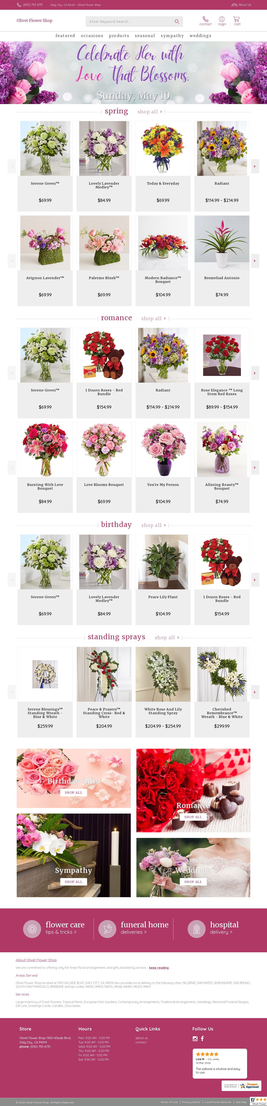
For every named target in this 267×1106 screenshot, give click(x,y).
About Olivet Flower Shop (36, 960)
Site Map (241, 1102)
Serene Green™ (45, 183)
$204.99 (104, 726)
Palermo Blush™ (104, 278)
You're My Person (163, 485)
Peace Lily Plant (163, 597)
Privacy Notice (191, 1102)
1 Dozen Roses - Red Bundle (104, 392)
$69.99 (45, 200)
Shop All (148, 112)
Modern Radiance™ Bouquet (163, 280)
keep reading (159, 968)
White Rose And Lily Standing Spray (163, 711)
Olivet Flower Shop (34, 20)
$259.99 (45, 726)
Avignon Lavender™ (45, 278)
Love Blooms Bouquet (104, 485)
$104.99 (163, 294)
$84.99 (104, 200)
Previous (12, 166)
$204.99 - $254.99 (163, 726)
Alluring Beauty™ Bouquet (222, 487)
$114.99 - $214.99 (221, 200)
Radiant (222, 183)
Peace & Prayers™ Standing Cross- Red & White (104, 713)
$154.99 (104, 407)
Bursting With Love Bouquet (45, 487)
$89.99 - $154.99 (222, 407)
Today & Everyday (163, 183)
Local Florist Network (218, 1102)
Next (255, 166)
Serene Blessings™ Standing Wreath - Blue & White (45, 713)
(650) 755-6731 (33, 5)
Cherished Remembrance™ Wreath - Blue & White (222, 713)
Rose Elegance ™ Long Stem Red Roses (222, 392)
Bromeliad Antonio (222, 278)
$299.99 (222, 726)
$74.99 (222, 294)
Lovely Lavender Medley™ (104, 185)
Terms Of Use (169, 1102)
